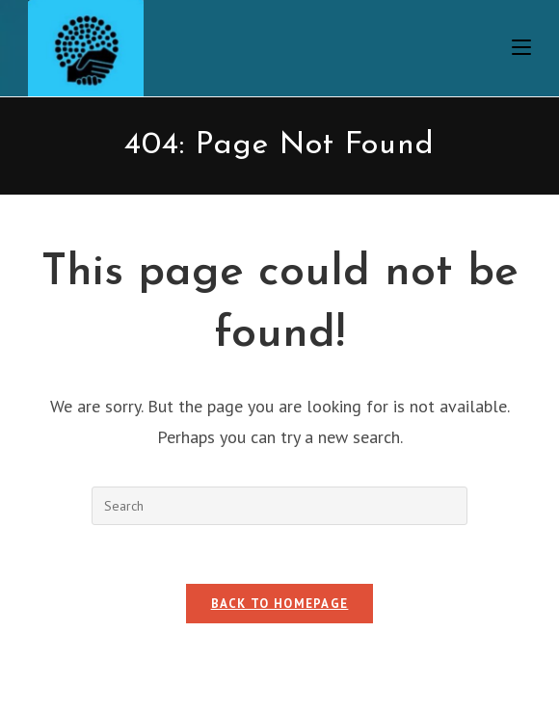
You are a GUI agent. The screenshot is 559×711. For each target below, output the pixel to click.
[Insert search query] (279, 506)
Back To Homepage (280, 603)
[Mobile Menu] (521, 47)
